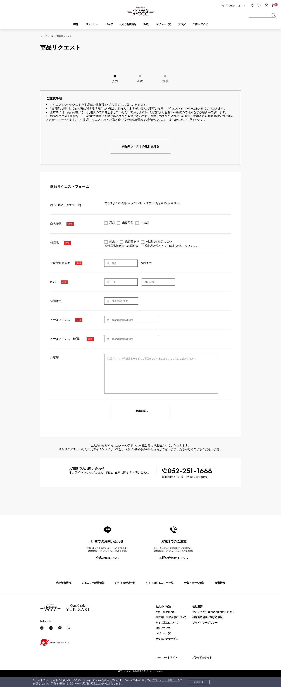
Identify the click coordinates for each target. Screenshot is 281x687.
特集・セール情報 (194, 582)
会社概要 (197, 606)
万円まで (146, 263)
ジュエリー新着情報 (93, 582)
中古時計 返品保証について (171, 617)
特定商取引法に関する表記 (207, 617)
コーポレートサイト (166, 657)
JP (240, 6)
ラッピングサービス (167, 638)
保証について (163, 628)
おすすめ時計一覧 (125, 582)
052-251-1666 (187, 470)
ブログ (181, 24)
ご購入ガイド (200, 24)
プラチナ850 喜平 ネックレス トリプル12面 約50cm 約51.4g (142, 203)
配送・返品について (167, 611)
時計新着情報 (63, 582)
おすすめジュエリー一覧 (159, 582)
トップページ (46, 36)
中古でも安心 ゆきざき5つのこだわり (213, 611)
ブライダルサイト (202, 657)
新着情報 (220, 582)
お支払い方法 (163, 606)
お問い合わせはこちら (173, 557)
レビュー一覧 (163, 633)
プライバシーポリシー (164, 680)
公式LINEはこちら (107, 557)
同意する (199, 681)
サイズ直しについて (167, 622)
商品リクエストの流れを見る (140, 146)
